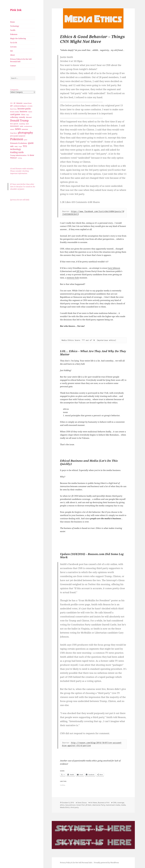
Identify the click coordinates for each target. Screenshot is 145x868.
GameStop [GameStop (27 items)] (22, 124)
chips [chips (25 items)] (27, 114)
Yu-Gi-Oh (13, 42)
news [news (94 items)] (18, 129)
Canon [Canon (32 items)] (30, 112)
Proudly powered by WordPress (106, 862)
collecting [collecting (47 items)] (14, 117)
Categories (14, 90)
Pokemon (13, 34)
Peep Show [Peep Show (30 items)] (13, 133)
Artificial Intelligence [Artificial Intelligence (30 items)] (19, 106)
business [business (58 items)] (23, 111)
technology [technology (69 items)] (15, 149)
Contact (13, 66)
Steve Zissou (82, 802)
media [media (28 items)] (21, 126)
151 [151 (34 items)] (11, 103)
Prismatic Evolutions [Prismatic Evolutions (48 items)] (18, 143)
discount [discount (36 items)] (29, 117)
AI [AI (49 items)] (14, 103)
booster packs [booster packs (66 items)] (24, 108)
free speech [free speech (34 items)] (14, 124)
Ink (11, 51)
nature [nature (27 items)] (12, 129)
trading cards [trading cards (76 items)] (17, 152)
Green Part (80, 805)
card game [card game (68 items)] (15, 114)
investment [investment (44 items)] (14, 126)
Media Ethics (65, 807)
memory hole (73, 277)
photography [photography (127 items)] (25, 132)
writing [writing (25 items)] (20, 158)
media (123, 805)
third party (74, 807)
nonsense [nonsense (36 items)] (25, 129)
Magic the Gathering (18, 38)
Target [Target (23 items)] (20, 146)
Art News (93, 802)
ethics (62, 805)
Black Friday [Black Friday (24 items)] (13, 109)
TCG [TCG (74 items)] (25, 146)
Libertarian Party (98, 805)
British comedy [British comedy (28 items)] (14, 112)
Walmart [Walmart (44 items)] (13, 158)
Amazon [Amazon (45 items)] (19, 103)
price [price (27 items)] (25, 140)
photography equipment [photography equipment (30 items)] (17, 136)
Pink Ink (16, 10)
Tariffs (12, 30)
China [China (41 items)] (23, 114)
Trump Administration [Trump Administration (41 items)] (18, 155)
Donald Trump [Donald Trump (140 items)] (19, 120)
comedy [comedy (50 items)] (22, 117)
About (12, 55)
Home (12, 22)
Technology (14, 26)
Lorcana (13, 47)
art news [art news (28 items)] (29, 106)
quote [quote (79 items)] (31, 142)
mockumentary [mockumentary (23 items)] (28, 126)
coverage (120, 802)
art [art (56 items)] (11, 105)
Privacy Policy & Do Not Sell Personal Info (21, 60)
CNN (114, 802)
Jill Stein (80, 271)
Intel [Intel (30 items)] (27, 124)
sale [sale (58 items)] (12, 146)
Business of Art (103, 802)
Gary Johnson (114, 268)
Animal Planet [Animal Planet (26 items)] (27, 103)
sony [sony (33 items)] (16, 146)
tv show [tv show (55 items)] (30, 155)
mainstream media (113, 805)
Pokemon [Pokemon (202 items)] (16, 139)
